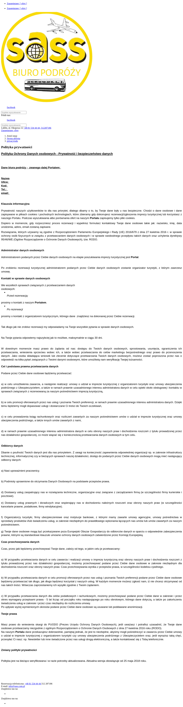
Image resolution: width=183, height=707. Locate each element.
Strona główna (13, 138)
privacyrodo (12, 141)
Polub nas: (6, 115)
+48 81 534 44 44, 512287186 (37, 128)
